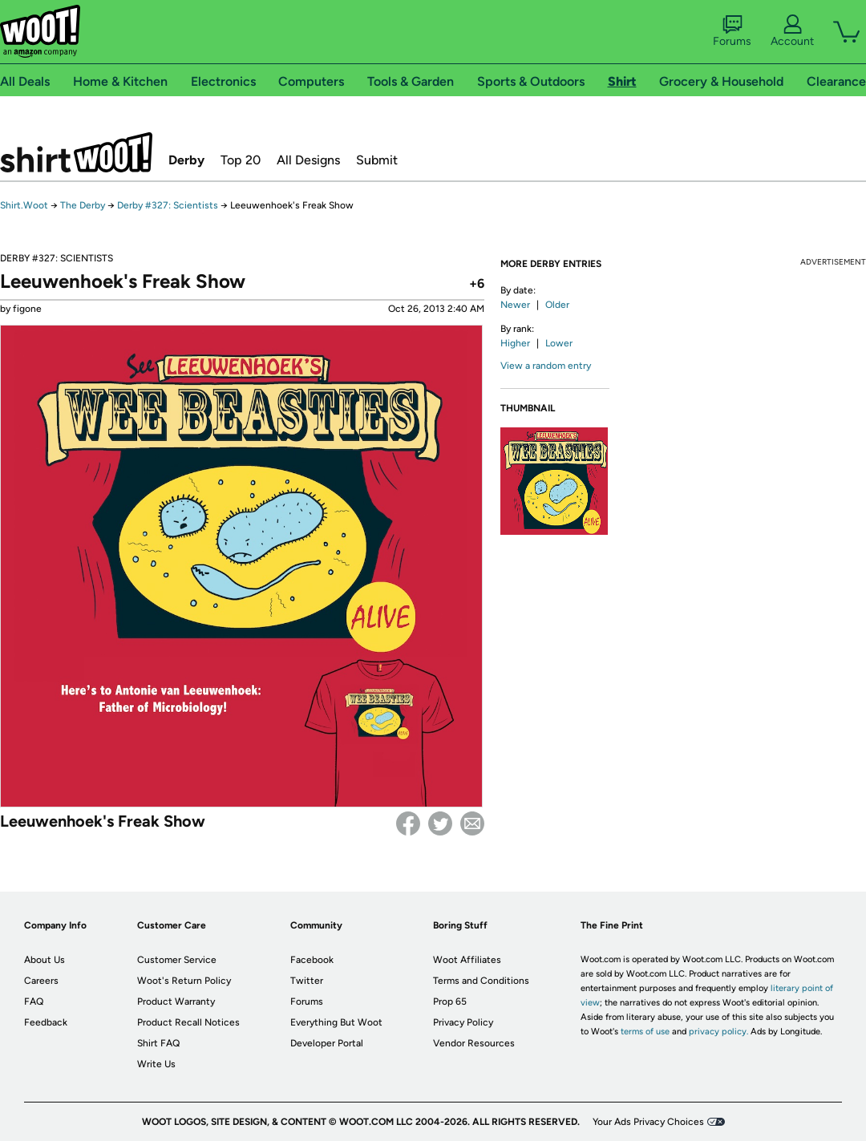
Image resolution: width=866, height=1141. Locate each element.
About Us (44, 959)
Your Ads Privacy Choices (648, 1121)
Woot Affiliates (467, 959)
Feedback (45, 1022)
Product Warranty (176, 1001)
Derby (186, 160)
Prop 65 (450, 1001)
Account (792, 31)
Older (557, 304)
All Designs (308, 160)
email (472, 823)
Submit (377, 160)
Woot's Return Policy (184, 980)
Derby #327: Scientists (169, 205)
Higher (515, 343)
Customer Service (176, 959)
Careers (41, 980)
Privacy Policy (463, 1022)
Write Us (156, 1064)
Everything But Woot (336, 1022)
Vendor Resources (474, 1043)
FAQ (33, 1001)
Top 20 (241, 160)
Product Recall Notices (188, 1022)
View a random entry (545, 365)
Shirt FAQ (158, 1043)
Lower (559, 343)
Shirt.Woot (76, 152)
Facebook (408, 823)
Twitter (440, 823)
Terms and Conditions (481, 980)
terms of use (645, 1031)
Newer (515, 304)
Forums (732, 31)
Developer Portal (326, 1043)
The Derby (82, 205)
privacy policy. (718, 1031)
